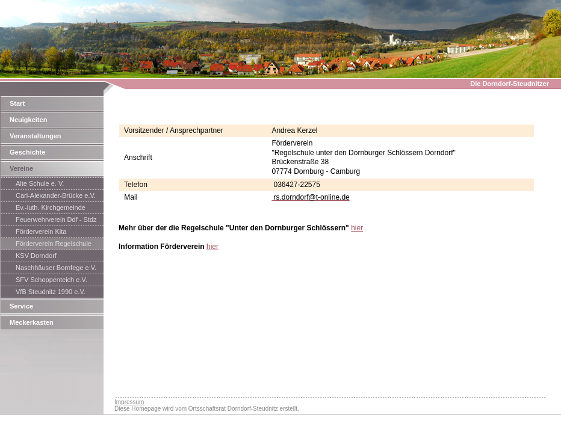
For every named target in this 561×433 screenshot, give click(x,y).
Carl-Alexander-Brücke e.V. (56, 195)
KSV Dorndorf (36, 255)
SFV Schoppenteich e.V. (51, 279)
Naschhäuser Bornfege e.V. (56, 267)
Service (21, 306)
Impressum (129, 402)
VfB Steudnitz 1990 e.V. (50, 291)
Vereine (21, 168)
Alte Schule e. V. (40, 183)
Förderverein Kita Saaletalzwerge (41, 233)
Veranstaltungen (35, 136)
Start (17, 103)
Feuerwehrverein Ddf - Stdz (56, 219)
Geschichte (27, 152)
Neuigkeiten (28, 119)
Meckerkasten (32, 322)
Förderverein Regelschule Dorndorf (53, 245)
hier (357, 228)
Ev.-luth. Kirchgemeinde (50, 207)
